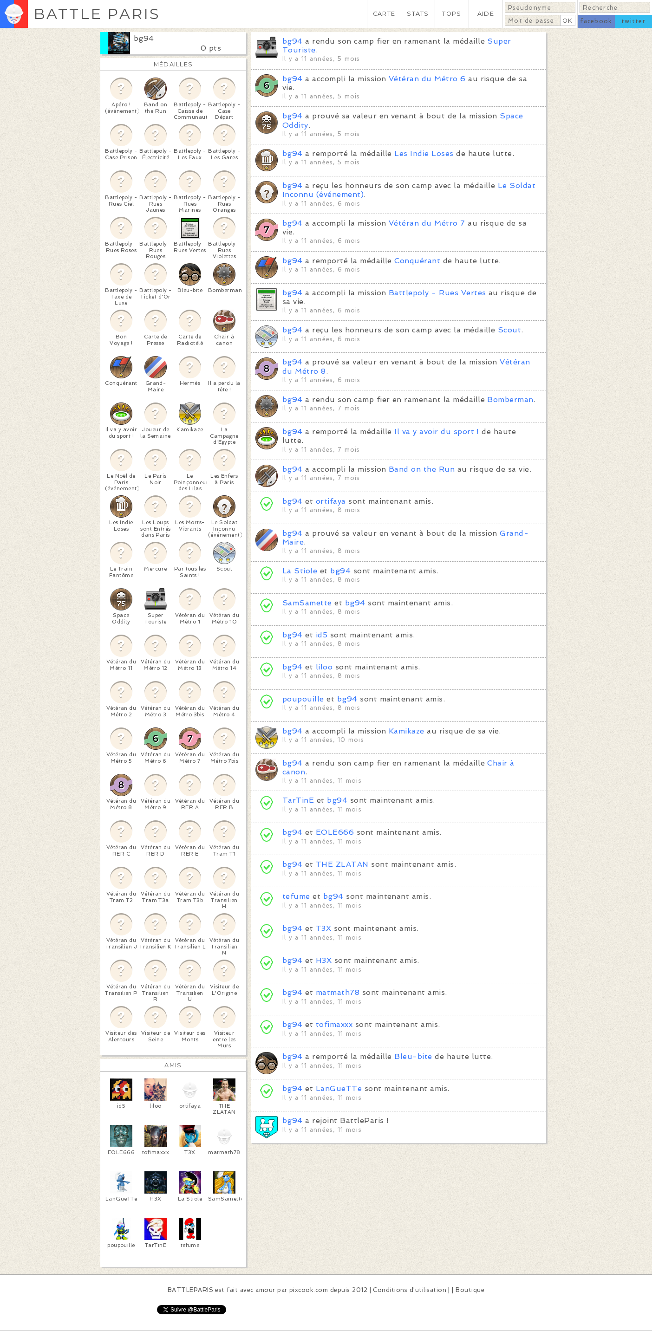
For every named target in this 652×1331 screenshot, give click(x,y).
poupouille (303, 699)
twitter (633, 21)
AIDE (485, 13)
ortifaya (331, 501)
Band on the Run (422, 469)
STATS (418, 13)
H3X (324, 960)
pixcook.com (308, 1289)
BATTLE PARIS (96, 14)
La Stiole (299, 570)
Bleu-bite (413, 1056)
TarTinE (298, 800)
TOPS (451, 13)
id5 (321, 634)
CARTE (384, 13)
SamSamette (307, 602)
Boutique (470, 1289)
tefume (296, 896)
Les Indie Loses (423, 153)
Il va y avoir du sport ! (436, 431)
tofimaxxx (334, 1024)
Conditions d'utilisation (409, 1289)
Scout (509, 329)
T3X (323, 928)
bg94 (144, 38)
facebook (596, 21)
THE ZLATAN (342, 864)
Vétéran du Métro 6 (427, 78)
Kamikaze (406, 731)
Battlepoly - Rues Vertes (437, 292)
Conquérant (417, 260)
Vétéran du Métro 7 (427, 223)
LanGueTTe (339, 1088)
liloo (324, 666)
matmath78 (337, 992)
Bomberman (510, 399)
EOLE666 (335, 832)
